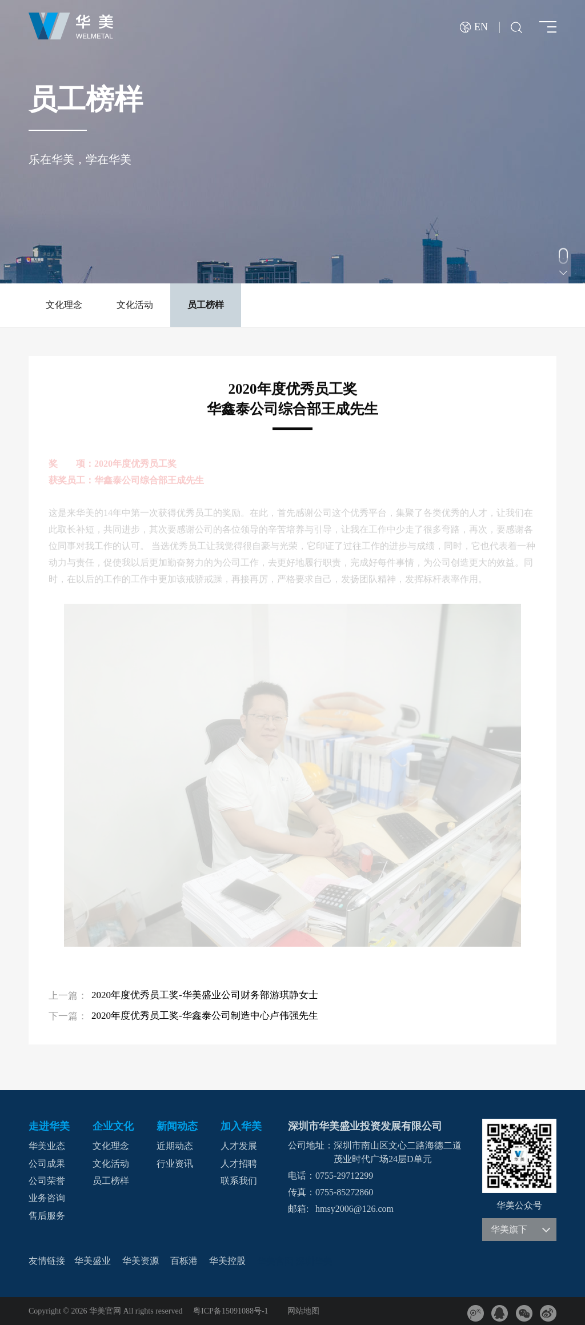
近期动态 (175, 1146)
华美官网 (275, 1261)
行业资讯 (175, 1163)
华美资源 (140, 1261)
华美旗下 (521, 1230)
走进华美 (49, 1126)
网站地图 (303, 1311)
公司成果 (47, 1163)
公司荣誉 (47, 1181)
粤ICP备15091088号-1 (230, 1311)
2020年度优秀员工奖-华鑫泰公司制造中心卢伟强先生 (204, 1015)
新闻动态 (177, 1126)
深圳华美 (314, 1261)
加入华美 (241, 1126)
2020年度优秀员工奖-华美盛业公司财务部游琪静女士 (204, 995)
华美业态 (47, 1146)
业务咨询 (47, 1198)
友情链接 (47, 1261)
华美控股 (227, 1261)
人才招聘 (239, 1163)
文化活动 (135, 305)
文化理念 (64, 305)
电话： (301, 1175)
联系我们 (239, 1181)
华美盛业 (92, 1261)
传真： (301, 1192)
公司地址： (311, 1145)
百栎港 (184, 1261)
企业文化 (113, 1126)
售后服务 (47, 1215)
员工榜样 (205, 305)
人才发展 (239, 1146)
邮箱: (298, 1209)
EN (481, 27)
